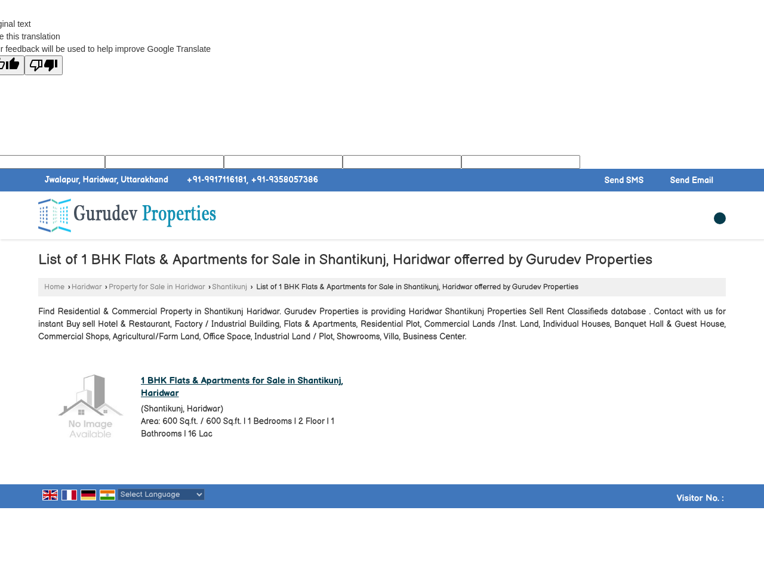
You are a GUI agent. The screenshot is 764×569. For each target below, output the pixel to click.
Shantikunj (229, 287)
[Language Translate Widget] (161, 494)
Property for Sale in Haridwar (157, 287)
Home (54, 287)
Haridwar (87, 287)
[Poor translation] (43, 65)
